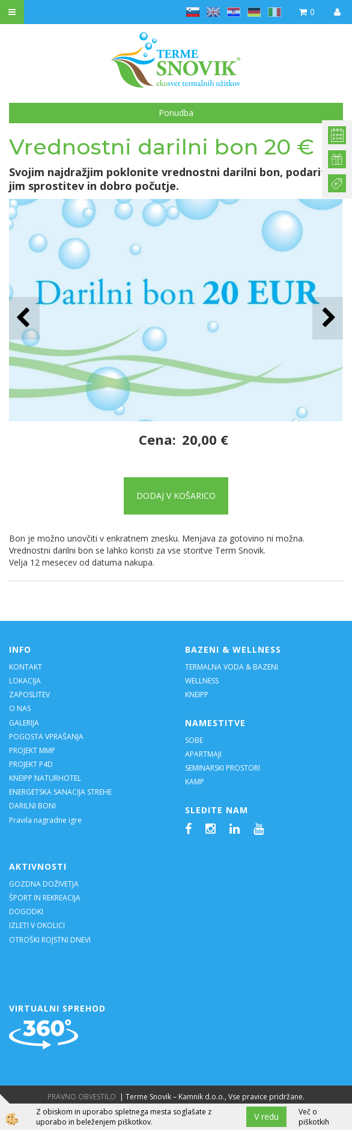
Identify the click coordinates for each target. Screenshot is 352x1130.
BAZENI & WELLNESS (233, 649)
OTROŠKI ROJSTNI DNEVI (50, 940)
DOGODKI (27, 911)
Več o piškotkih (314, 1117)
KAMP (194, 782)
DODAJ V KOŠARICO (176, 495)
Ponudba (176, 112)
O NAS (20, 708)
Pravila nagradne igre (45, 820)
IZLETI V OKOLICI (37, 925)
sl (193, 12)
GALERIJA (24, 723)
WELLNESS (202, 681)
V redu (266, 1116)
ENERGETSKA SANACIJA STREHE (60, 792)
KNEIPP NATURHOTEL (45, 778)
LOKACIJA (25, 681)
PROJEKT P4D (31, 764)
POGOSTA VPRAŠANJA (46, 736)
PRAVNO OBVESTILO (81, 1097)
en (213, 12)
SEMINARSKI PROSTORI (222, 768)
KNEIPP (196, 694)
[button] (327, 318)
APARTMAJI (203, 754)
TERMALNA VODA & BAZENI (231, 667)
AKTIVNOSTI (38, 866)
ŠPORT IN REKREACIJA (44, 898)
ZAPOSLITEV (29, 694)
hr (234, 12)
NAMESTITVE (215, 722)
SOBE (194, 740)
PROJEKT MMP (32, 750)
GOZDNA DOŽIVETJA (44, 884)
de (254, 12)
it (275, 12)
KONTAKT (25, 667)
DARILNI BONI (32, 806)
